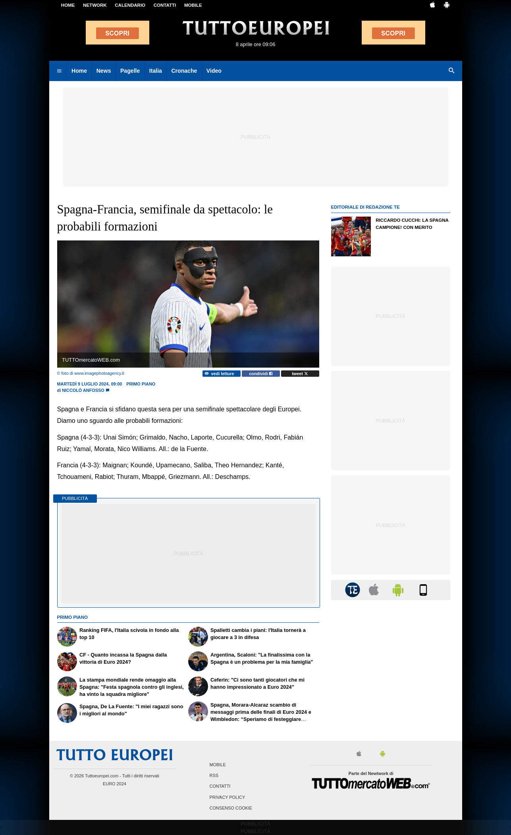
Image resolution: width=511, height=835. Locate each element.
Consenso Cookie (231, 808)
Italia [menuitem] (155, 71)
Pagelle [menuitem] (130, 71)
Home (68, 5)
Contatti (220, 786)
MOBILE (193, 5)
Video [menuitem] (214, 71)
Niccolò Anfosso (83, 390)
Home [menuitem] (79, 71)
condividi (260, 373)
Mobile (218, 764)
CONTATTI (165, 5)
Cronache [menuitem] (184, 71)
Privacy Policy (227, 797)
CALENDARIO (130, 5)
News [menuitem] (103, 71)
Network (95, 5)
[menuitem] (59, 71)
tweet (300, 373)
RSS (214, 775)
